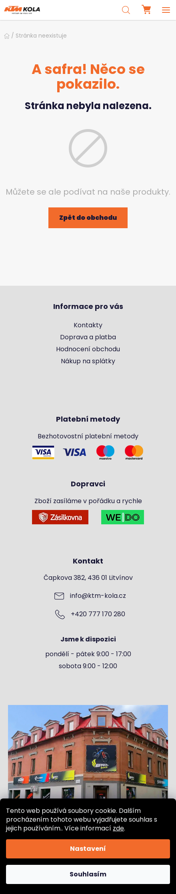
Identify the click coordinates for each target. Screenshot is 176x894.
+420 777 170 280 (98, 614)
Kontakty (88, 325)
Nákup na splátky (88, 361)
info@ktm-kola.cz (98, 595)
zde (118, 828)
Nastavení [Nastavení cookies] (88, 848)
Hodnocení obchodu (88, 349)
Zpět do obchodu (88, 217)
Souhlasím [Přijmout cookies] (88, 874)
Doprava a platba (88, 337)
